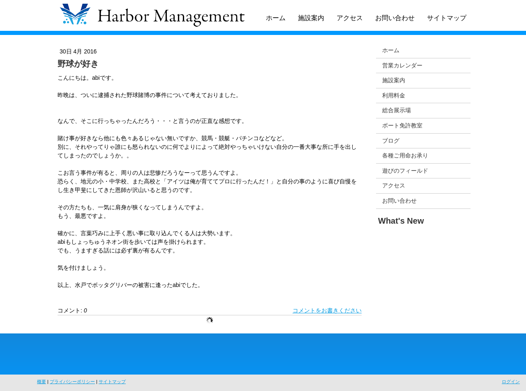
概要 (41, 381)
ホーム (276, 17)
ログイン (511, 381)
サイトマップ (446, 17)
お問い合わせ (395, 17)
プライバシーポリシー (72, 381)
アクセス (350, 17)
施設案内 (311, 17)
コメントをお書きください (327, 310)
